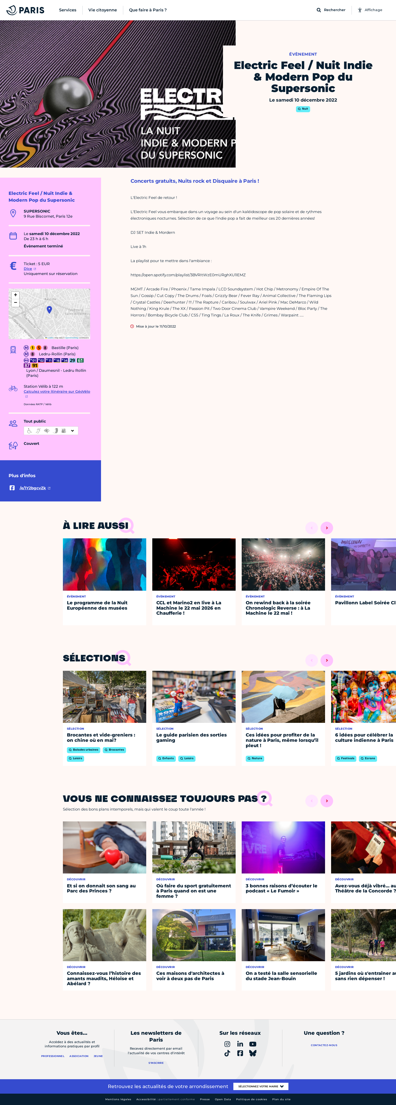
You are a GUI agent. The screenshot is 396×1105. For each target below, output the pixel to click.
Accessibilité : (165, 1099)
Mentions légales (118, 1099)
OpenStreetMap (72, 338)
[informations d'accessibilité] (51, 430)
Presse (205, 1099)
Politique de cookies (251, 1099)
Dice (28, 268)
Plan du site (281, 1099)
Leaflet (49, 338)
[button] (49, 310)
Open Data (223, 1099)
